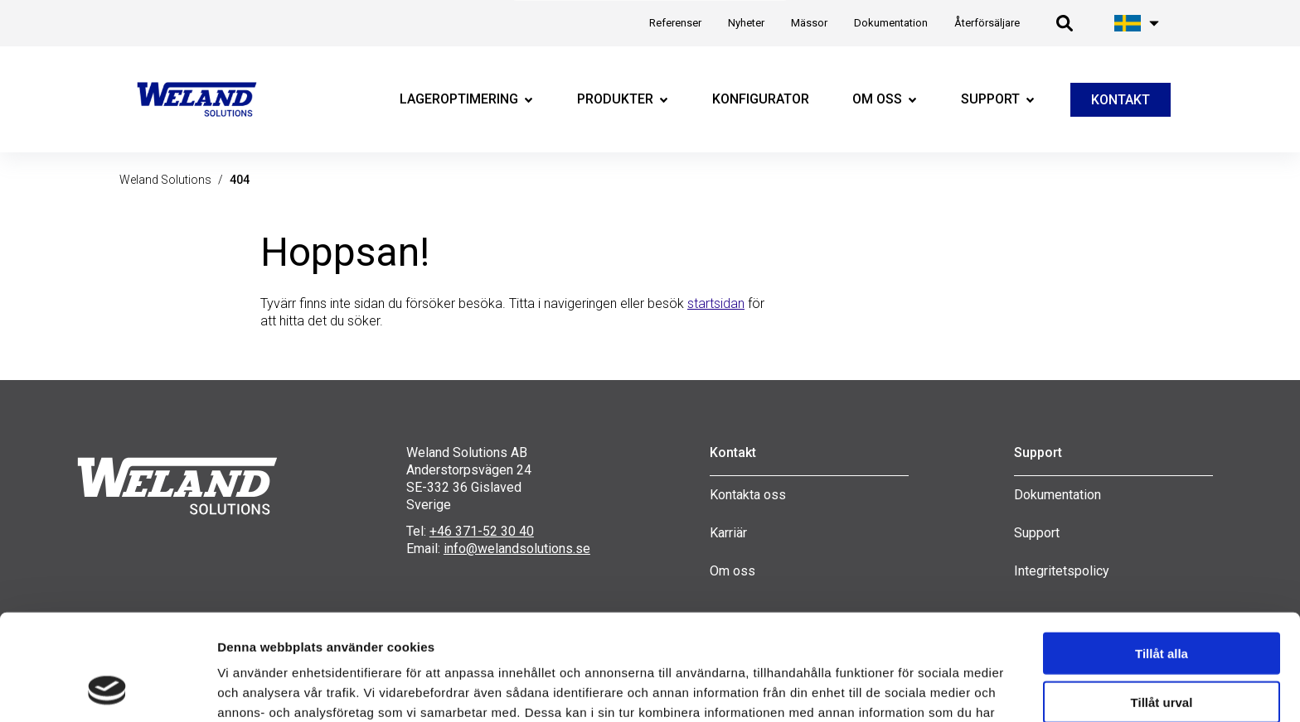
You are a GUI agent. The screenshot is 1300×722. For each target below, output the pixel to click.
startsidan (716, 303)
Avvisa (1161, 654)
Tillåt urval (1162, 606)
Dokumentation (1057, 495)
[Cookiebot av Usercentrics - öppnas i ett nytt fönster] (107, 689)
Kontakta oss (748, 495)
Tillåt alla (1161, 557)
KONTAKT (1120, 100)
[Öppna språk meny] (1137, 23)
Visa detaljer (877, 689)
